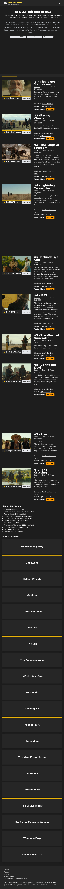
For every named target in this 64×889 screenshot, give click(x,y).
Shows (6, 870)
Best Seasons (39, 75)
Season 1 (37, 87)
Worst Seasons (54, 75)
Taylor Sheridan (45, 106)
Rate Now (26, 98)
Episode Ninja (22, 879)
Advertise (7, 874)
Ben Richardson (47, 104)
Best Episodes (9, 75)
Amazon (50, 109)
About (6, 872)
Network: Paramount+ (34, 37)
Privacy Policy (9, 876)
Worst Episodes (24, 75)
